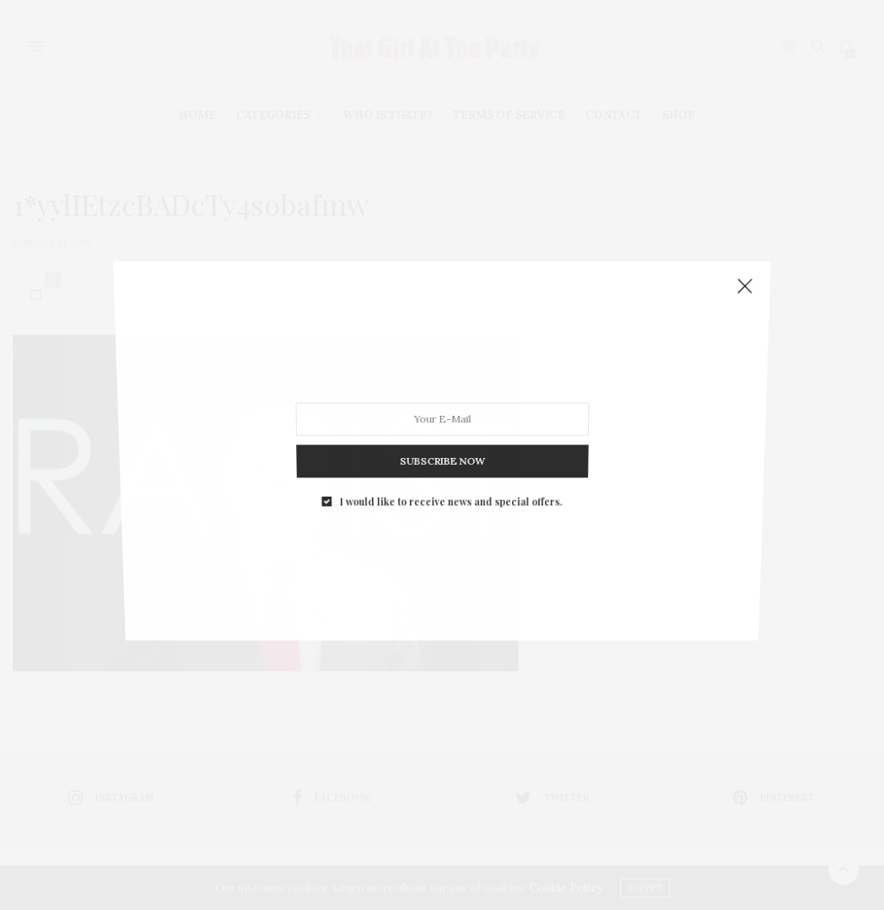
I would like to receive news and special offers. (450, 477)
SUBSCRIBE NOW (442, 443)
